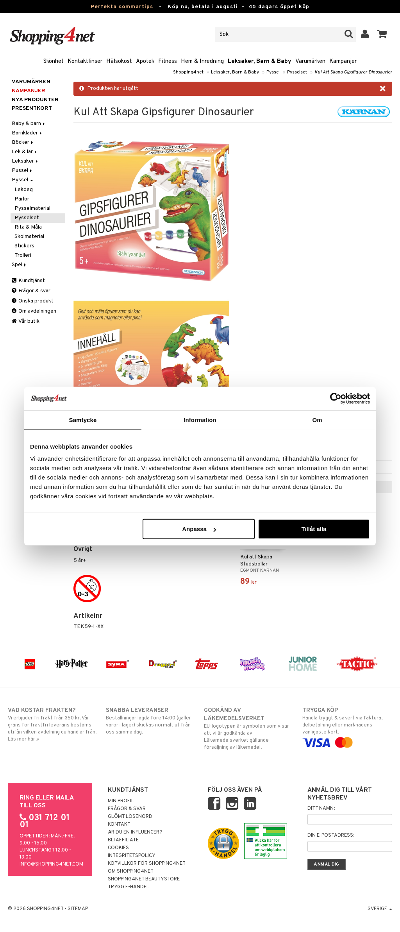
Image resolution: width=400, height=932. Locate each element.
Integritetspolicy (131, 856)
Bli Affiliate (123, 840)
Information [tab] (200, 419)
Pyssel (273, 72)
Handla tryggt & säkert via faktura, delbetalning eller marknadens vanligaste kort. (347, 726)
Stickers (24, 246)
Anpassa (199, 529)
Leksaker (25, 161)
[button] (382, 34)
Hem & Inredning (202, 61)
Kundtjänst (28, 280)
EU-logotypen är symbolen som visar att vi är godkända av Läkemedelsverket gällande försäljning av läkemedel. (249, 729)
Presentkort (32, 108)
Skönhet (53, 61)
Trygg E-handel (128, 887)
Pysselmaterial (32, 208)
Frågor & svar (31, 291)
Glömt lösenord (130, 817)
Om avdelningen (34, 311)
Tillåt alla (313, 529)
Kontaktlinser (85, 61)
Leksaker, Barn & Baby (259, 61)
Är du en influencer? (135, 832)
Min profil (121, 801)
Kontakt (119, 824)
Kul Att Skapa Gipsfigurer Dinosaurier (353, 72)
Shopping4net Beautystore (144, 879)
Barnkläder (27, 133)
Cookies (118, 848)
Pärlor (21, 199)
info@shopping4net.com (51, 864)
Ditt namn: (321, 808)
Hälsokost (119, 61)
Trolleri (22, 255)
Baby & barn (29, 123)
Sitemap (78, 909)
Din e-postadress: (330, 835)
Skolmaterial (29, 236)
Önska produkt (33, 301)
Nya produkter (35, 100)
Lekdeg (23, 189)
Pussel (22, 170)
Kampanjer (343, 61)
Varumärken (310, 61)
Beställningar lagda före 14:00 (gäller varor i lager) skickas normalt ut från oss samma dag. (151, 721)
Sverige (380, 909)
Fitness (167, 61)
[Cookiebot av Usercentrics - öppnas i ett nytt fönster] (336, 398)
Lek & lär (25, 151)
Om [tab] (317, 419)
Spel (19, 264)
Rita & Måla (28, 227)
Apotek (145, 61)
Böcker (23, 142)
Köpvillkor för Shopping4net (147, 863)
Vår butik (25, 321)
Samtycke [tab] (83, 419)
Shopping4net (188, 72)
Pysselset (297, 72)
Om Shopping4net (131, 871)
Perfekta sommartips (122, 7)
